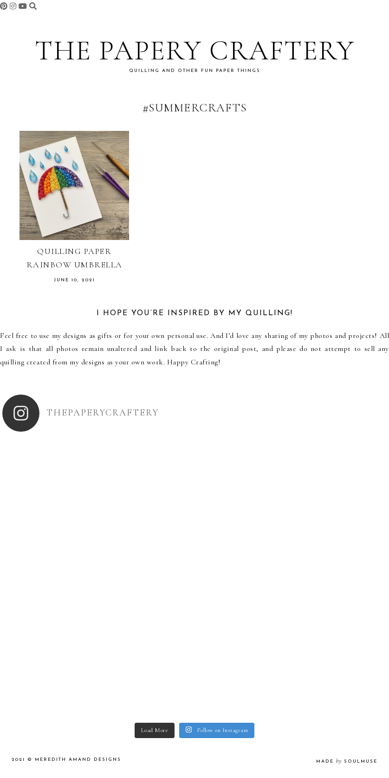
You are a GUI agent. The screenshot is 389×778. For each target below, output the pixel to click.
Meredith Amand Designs (78, 759)
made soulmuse (346, 761)
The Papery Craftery (195, 50)
